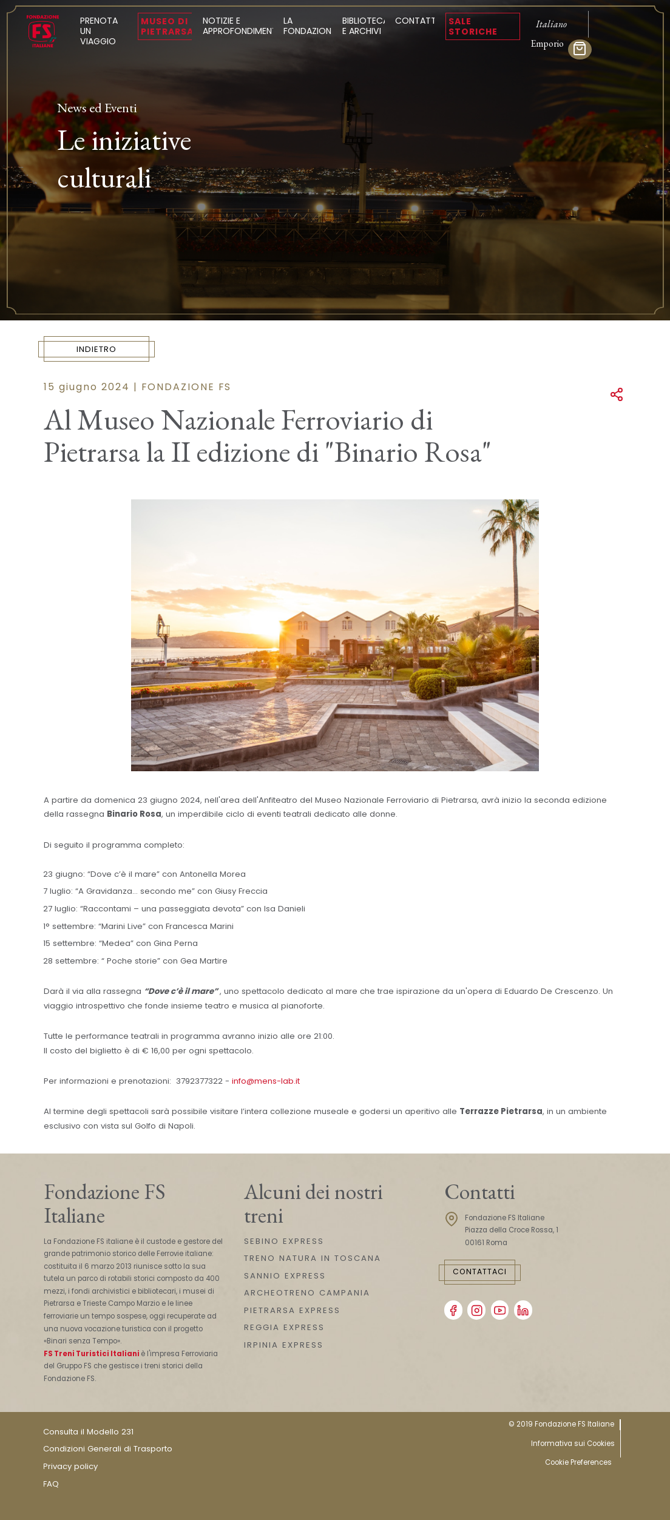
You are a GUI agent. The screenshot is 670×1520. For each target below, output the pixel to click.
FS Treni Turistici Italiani (92, 1354)
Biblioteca (365, 26)
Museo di (167, 26)
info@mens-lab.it (266, 1081)
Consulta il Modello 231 (88, 1431)
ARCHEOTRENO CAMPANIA (307, 1293)
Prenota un (103, 31)
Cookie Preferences (578, 1462)
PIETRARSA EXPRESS (292, 1310)
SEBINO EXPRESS (284, 1241)
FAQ (51, 1484)
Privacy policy (70, 1466)
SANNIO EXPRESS (285, 1276)
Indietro (96, 349)
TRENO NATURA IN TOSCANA (312, 1258)
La (309, 26)
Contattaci (480, 1271)
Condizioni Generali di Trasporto (107, 1448)
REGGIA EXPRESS (284, 1327)
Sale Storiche (473, 26)
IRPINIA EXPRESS (283, 1345)
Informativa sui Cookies (573, 1443)
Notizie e (241, 26)
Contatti (416, 21)
